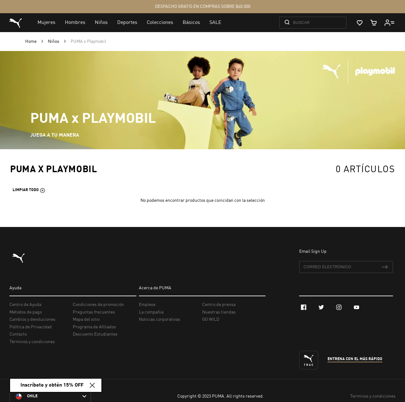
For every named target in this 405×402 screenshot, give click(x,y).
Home (31, 41)
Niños (54, 41)
